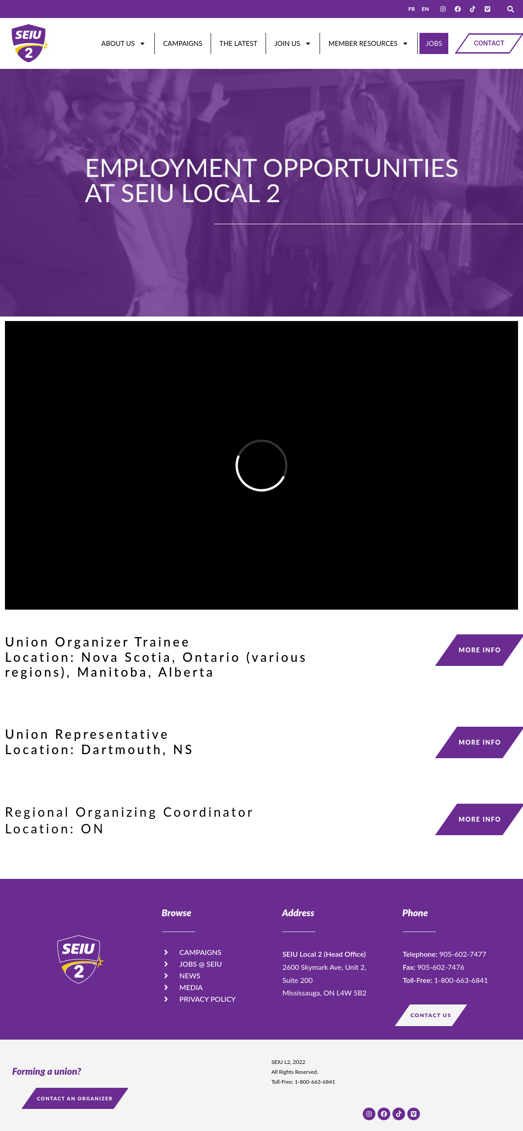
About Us (123, 43)
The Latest (238, 43)
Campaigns (182, 43)
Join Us (293, 43)
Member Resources (369, 43)
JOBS (434, 43)
